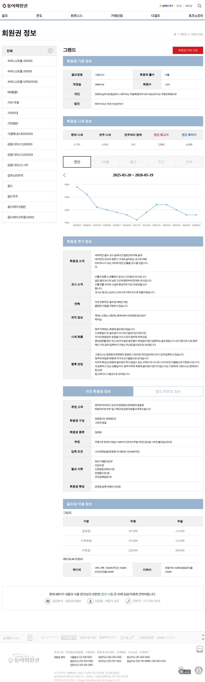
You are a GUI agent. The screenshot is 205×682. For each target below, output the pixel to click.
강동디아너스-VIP (17, 165)
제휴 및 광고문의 (105, 652)
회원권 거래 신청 (188, 50)
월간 (133, 162)
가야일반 (12, 123)
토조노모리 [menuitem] (196, 15)
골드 (10, 186)
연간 (77, 162)
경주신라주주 (15, 175)
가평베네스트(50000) (20, 134)
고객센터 (143, 652)
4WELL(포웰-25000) (19, 71)
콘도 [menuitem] (39, 15)
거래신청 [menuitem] (117, 15)
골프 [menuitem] (5, 15)
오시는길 (132, 652)
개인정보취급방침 (74, 652)
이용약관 (90, 652)
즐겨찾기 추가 (166, 5)
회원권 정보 (197, 34)
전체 (189, 162)
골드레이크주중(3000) (20, 217)
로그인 (179, 5)
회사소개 (58, 652)
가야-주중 (13, 102)
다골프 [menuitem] (155, 15)
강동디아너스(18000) (19, 144)
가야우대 (12, 113)
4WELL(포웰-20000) (19, 61)
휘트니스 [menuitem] (76, 15)
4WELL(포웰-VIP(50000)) (22, 81)
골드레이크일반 (16, 207)
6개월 (105, 162)
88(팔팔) (12, 92)
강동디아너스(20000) (20, 154)
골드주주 (12, 196)
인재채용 (121, 652)
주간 (161, 162)
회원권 (183, 34)
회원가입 (188, 5)
